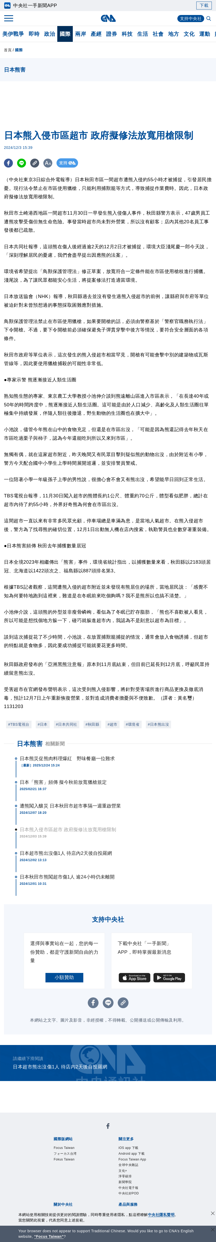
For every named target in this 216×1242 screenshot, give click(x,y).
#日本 (43, 724)
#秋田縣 (92, 724)
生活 (142, 34)
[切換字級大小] (48, 163)
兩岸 (80, 34)
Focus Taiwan (64, 1148)
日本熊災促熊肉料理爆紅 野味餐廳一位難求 (67, 758)
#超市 (112, 724)
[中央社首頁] (108, 18)
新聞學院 (125, 1182)
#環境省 (133, 724)
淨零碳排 (125, 1176)
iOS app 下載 (128, 1148)
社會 (158, 34)
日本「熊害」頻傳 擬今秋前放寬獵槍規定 (63, 782)
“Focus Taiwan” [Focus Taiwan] (49, 1236)
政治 (49, 34)
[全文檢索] (209, 19)
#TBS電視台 (18, 724)
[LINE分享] (22, 163)
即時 (34, 34)
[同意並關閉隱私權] (213, 1214)
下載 (204, 5)
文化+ (123, 1171)
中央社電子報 (128, 1188)
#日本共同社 (66, 724)
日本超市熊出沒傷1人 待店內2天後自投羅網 (66, 853)
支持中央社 (191, 18)
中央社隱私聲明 (161, 1215)
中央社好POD (129, 1193)
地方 (173, 34)
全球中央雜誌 (128, 1165)
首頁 (8, 50)
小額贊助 (64, 977)
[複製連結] (35, 163)
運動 (204, 34)
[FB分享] (8, 163)
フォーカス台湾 (65, 1153)
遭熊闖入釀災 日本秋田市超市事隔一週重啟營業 (70, 806)
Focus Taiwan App (132, 1159)
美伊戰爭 (13, 34)
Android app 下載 (132, 1153)
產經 (96, 34)
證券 (111, 34)
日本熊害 (30, 743)
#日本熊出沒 (158, 724)
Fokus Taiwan (64, 1159)
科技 (127, 34)
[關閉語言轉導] (213, 1230)
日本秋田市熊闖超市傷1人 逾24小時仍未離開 (67, 877)
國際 (65, 34)
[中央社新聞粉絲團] (108, 1127)
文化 (189, 34)
